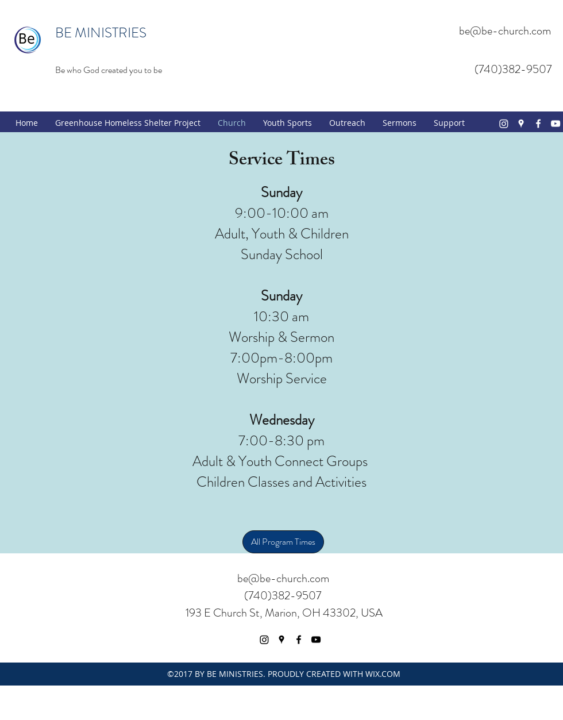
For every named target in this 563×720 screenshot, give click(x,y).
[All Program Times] (283, 541)
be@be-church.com (505, 30)
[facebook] (538, 123)
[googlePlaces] (521, 123)
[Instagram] (504, 123)
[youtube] (555, 123)
